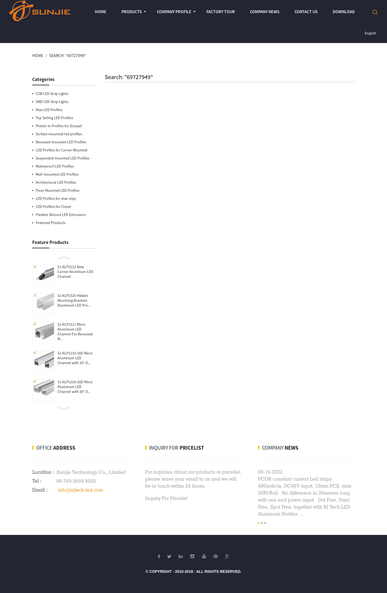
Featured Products (51, 222)
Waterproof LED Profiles (55, 166)
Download (344, 11)
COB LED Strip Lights (52, 93)
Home (100, 11)
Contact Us (306, 11)
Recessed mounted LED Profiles (61, 142)
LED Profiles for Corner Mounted (61, 150)
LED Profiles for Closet (53, 206)
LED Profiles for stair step (56, 198)
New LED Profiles (49, 109)
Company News (265, 11)
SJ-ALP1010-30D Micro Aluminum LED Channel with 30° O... (75, 386)
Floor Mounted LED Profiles (58, 190)
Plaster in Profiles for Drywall (59, 125)
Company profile (174, 11)
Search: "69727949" (67, 55)
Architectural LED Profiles (56, 182)
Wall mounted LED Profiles (57, 174)
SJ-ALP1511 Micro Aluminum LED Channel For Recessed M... (75, 331)
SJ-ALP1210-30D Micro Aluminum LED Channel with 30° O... (75, 358)
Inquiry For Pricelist (166, 498)
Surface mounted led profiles (59, 134)
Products (131, 11)
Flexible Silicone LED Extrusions (61, 214)
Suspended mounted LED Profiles (62, 158)
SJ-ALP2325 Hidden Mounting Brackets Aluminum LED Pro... (74, 300)
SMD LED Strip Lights (52, 101)
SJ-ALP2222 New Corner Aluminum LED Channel (75, 271)
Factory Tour (220, 11)
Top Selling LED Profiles (54, 117)
